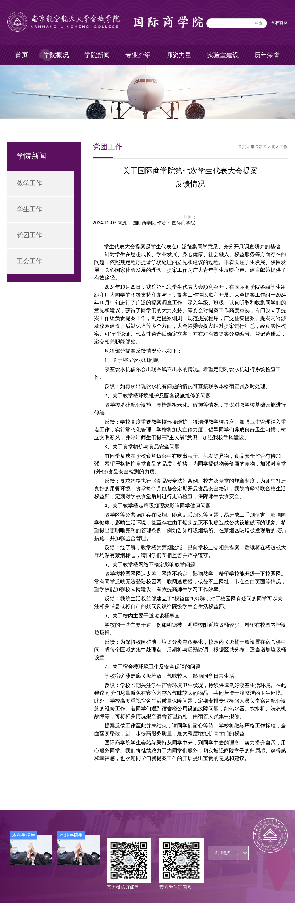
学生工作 (29, 209)
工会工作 (29, 261)
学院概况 (56, 55)
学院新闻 (97, 55)
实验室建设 (223, 55)
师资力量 (179, 55)
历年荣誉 (267, 55)
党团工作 (29, 235)
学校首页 (279, 22)
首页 (21, 55)
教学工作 (29, 183)
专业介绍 (138, 55)
